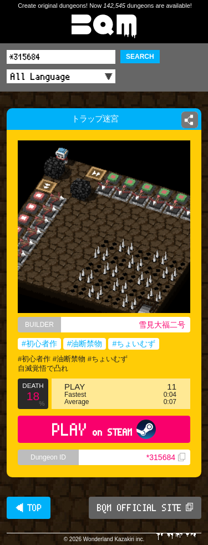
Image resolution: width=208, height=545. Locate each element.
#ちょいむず (133, 343)
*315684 (165, 457)
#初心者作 (39, 343)
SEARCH (140, 56)
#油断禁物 (85, 343)
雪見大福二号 (162, 324)
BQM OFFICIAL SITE (145, 507)
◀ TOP (28, 507)
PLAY (104, 429)
